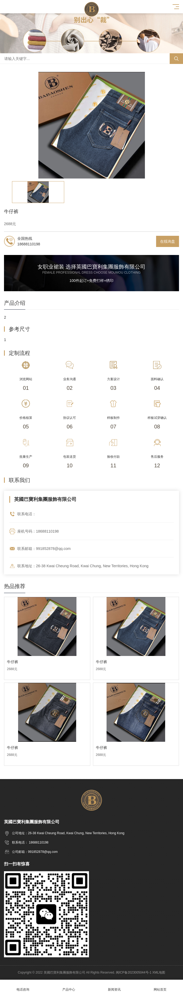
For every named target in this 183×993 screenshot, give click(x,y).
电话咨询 (23, 986)
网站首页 (160, 986)
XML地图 (158, 972)
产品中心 (69, 986)
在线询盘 (167, 241)
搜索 (176, 58)
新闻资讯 (114, 986)
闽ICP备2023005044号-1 (133, 972)
